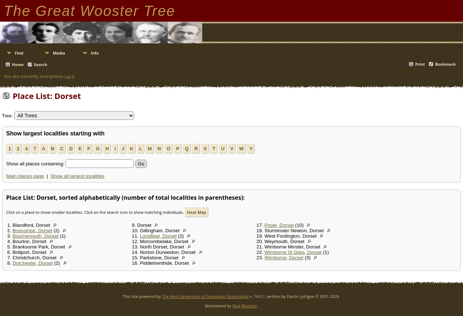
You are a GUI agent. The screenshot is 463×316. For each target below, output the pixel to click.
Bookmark (445, 64)
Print (420, 64)
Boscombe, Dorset (32, 230)
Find (19, 53)
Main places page (25, 176)
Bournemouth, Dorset (36, 236)
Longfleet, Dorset (158, 236)
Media (59, 53)
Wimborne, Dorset (283, 257)
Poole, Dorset (279, 225)
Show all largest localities (78, 176)
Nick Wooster (244, 305)
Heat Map (196, 212)
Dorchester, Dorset (33, 263)
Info (95, 53)
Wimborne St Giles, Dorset (293, 252)
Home (18, 64)
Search (40, 64)
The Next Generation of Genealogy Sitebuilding (205, 296)
